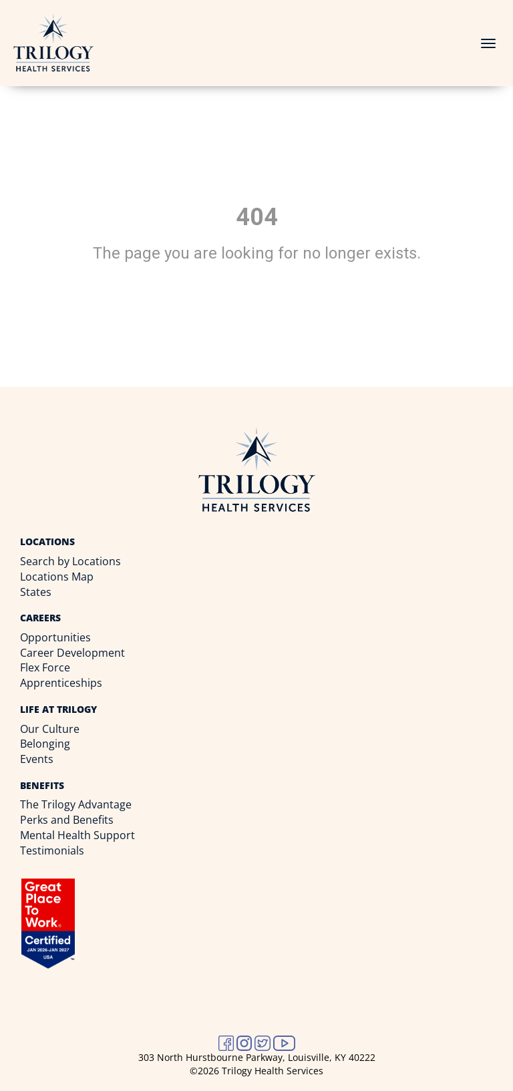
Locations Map (57, 576)
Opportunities (55, 637)
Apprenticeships (61, 682)
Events (36, 759)
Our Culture (49, 729)
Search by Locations (70, 561)
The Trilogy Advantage (76, 804)
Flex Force (45, 667)
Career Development (72, 652)
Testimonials (52, 850)
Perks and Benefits (67, 819)
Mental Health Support (77, 835)
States (35, 592)
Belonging (45, 743)
